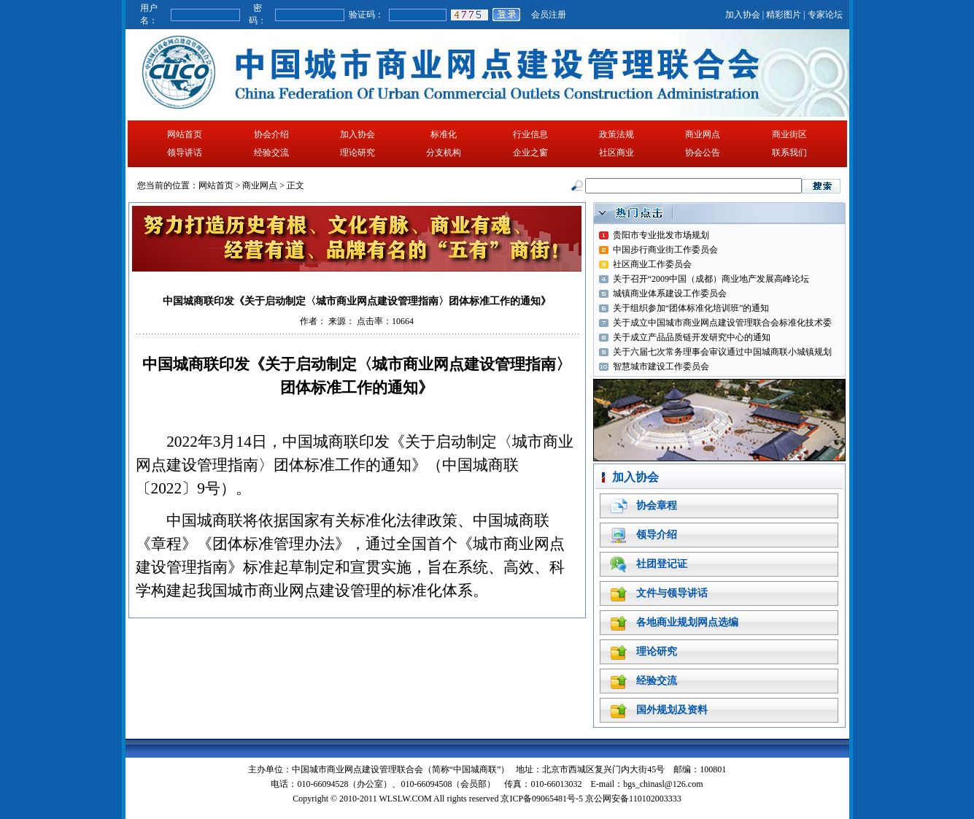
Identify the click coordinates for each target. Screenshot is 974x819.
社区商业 (616, 152)
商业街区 (789, 134)
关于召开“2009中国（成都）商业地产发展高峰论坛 (711, 279)
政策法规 (616, 134)
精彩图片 (783, 14)
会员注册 (548, 14)
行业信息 (530, 134)
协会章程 (656, 505)
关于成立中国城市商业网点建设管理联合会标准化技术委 (722, 323)
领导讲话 (184, 152)
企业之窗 (530, 152)
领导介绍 (656, 534)
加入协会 (742, 14)
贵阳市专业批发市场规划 (661, 235)
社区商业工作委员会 (652, 264)
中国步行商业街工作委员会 (665, 250)
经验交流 (271, 152)
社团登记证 (661, 563)
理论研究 (357, 152)
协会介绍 (271, 134)
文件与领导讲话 (672, 593)
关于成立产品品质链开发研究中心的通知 (691, 337)
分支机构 (443, 152)
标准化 (443, 134)
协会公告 (702, 152)
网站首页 (184, 134)
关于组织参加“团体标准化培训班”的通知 (691, 308)
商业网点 (702, 134)
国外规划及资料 (672, 709)
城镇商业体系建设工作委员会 (670, 293)
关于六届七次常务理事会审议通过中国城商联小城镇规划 (722, 352)
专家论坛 (825, 14)
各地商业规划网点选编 (687, 622)
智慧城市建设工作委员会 (661, 366)
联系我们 (789, 152)
